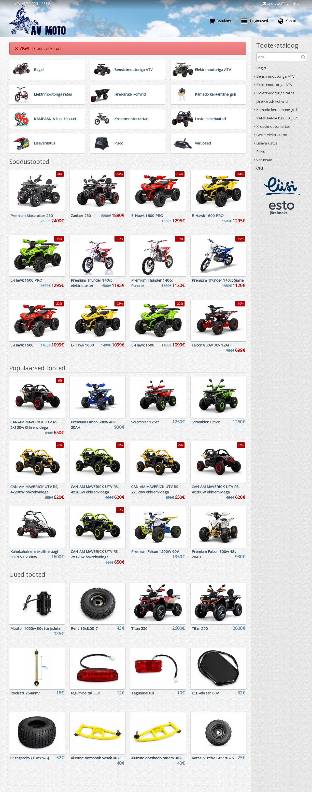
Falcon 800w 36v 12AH (211, 345)
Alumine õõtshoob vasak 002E (96, 757)
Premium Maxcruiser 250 (31, 215)
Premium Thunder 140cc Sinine (218, 280)
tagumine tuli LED (85, 693)
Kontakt (288, 21)
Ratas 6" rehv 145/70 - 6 (213, 757)
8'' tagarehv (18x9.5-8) (29, 757)
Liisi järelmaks (282, 186)
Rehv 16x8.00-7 (84, 628)
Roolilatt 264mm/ (25, 693)
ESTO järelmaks (282, 208)
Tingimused (254, 21)
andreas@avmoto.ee (283, 3)
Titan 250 (139, 628)
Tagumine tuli (142, 693)
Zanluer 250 (81, 215)
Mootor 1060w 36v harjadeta (35, 628)
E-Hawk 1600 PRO (147, 215)
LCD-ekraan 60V (205, 693)
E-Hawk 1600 (21, 345)
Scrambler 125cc (145, 421)
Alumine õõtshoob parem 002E (157, 757)
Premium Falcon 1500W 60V (155, 551)
